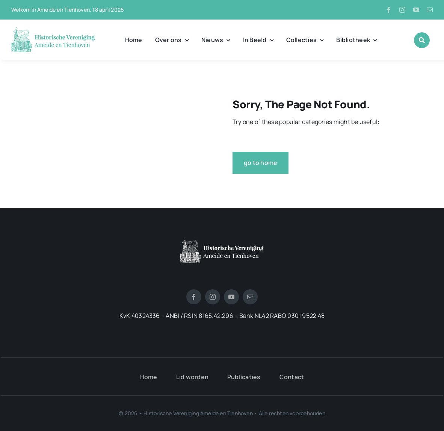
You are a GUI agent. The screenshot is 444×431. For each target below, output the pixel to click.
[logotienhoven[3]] (222, 241)
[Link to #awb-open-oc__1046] (422, 40)
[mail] (430, 10)
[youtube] (416, 10)
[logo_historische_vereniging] (53, 30)
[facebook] (389, 10)
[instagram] (402, 10)
